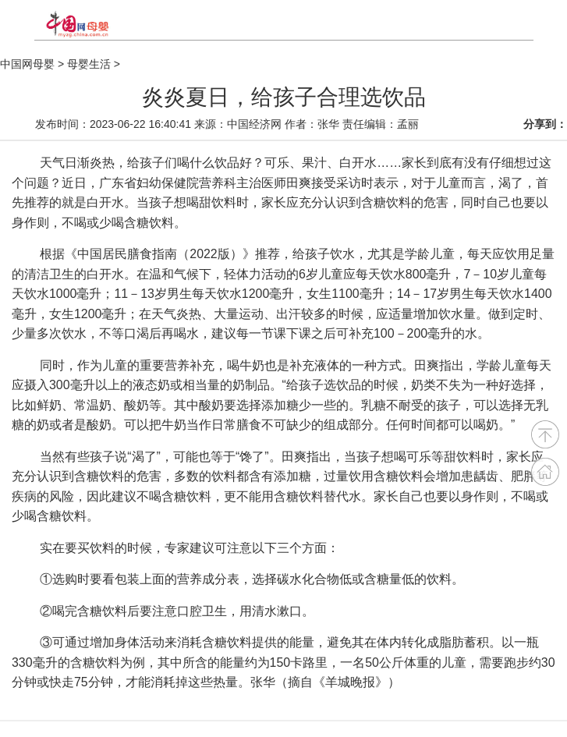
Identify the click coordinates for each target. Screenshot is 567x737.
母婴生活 (89, 64)
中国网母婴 (27, 64)
